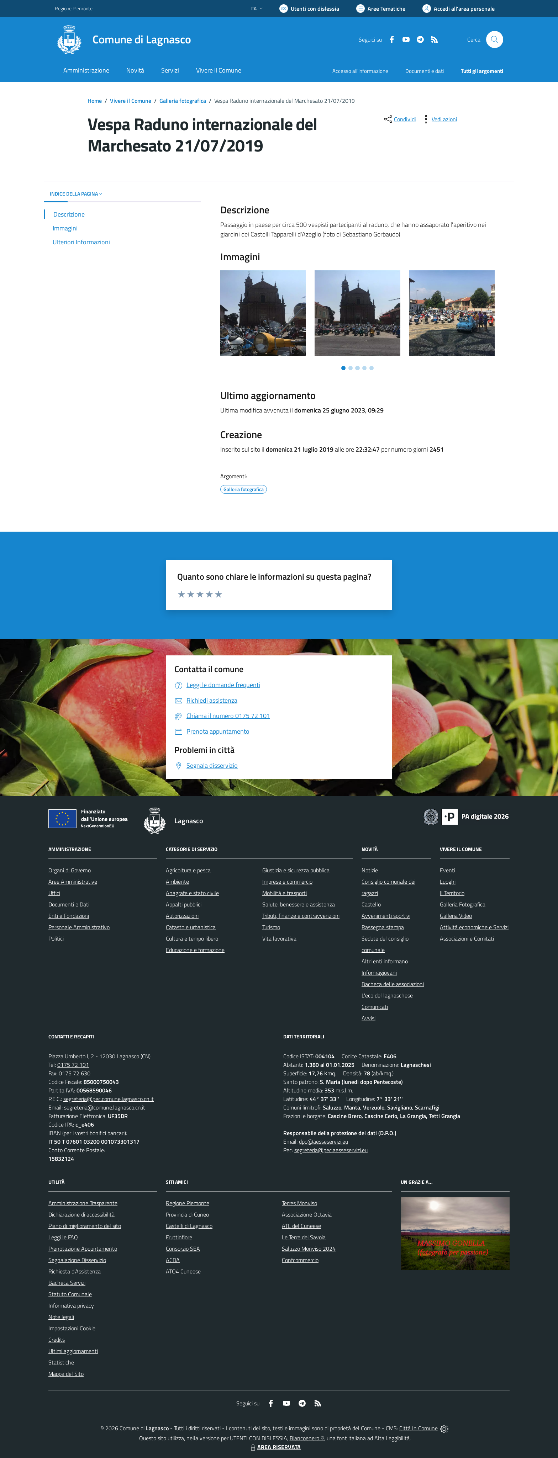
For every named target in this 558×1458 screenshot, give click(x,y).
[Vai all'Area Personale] (458, 8)
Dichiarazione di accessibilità (81, 1214)
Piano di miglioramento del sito (84, 1226)
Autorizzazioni (182, 915)
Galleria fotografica (182, 100)
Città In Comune (418, 1428)
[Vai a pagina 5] (371, 368)
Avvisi (368, 1018)
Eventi (447, 870)
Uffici (54, 893)
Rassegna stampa (383, 927)
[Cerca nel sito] (494, 39)
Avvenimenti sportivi (386, 915)
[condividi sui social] (399, 119)
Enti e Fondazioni (68, 915)
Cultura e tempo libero (192, 938)
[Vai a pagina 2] (350, 368)
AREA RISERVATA (275, 1447)
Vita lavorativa (279, 938)
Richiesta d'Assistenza (74, 1271)
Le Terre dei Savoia (304, 1237)
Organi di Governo (69, 870)
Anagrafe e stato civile (192, 893)
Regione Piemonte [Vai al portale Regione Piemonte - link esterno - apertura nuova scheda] (74, 8)
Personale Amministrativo (79, 927)
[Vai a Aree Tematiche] (381, 8)
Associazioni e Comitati (467, 938)
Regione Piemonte (187, 1203)
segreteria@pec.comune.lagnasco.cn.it (108, 1099)
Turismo (271, 927)
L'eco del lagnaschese (387, 995)
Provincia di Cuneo (187, 1214)
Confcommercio (300, 1260)
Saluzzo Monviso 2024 (309, 1248)
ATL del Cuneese (301, 1226)
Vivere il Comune (130, 100)
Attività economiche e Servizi (474, 927)
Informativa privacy (71, 1305)
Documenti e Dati (68, 904)
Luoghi (448, 881)
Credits (56, 1339)
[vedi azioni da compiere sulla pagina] (439, 119)
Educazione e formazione (195, 950)
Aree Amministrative (72, 881)
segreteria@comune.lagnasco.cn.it (104, 1107)
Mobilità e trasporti (284, 893)
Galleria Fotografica (462, 904)
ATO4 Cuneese (183, 1271)
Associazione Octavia (307, 1214)
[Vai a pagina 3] (357, 368)
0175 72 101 (73, 1064)
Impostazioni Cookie (71, 1328)
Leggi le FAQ (63, 1237)
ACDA (173, 1260)
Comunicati (375, 1006)
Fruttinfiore (179, 1237)
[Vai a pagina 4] (364, 368)
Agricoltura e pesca (188, 870)
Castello (371, 904)
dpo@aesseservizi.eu (323, 1141)
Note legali (61, 1317)
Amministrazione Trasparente (82, 1203)
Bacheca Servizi (66, 1282)
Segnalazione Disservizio (77, 1260)
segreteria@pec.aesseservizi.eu (331, 1150)
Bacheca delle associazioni (393, 984)
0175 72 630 (74, 1073)
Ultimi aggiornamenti (73, 1351)
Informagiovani (379, 972)
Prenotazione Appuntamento (82, 1248)
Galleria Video (456, 915)
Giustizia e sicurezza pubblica (296, 870)
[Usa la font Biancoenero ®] (309, 8)
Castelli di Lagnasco (189, 1226)
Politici (56, 938)
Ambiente (177, 881)
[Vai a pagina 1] (343, 368)
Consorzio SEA (183, 1248)
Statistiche (61, 1362)
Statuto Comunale (70, 1294)
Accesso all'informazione (360, 71)
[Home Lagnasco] (123, 39)
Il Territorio (452, 893)
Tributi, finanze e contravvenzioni (300, 915)
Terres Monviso (299, 1203)
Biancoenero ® (307, 1438)
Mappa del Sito (66, 1373)
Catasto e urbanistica (191, 927)
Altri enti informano (385, 961)
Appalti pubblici (183, 904)
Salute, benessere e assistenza (298, 904)
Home (95, 100)
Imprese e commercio (287, 881)
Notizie (370, 870)
